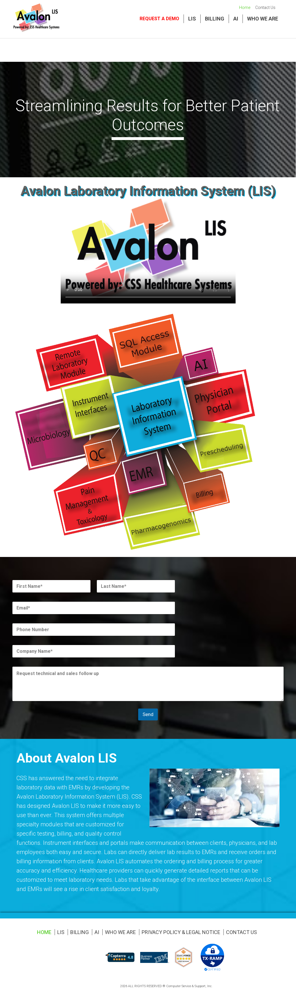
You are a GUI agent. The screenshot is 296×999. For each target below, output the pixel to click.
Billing (214, 19)
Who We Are (262, 19)
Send (148, 714)
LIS (192, 19)
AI (235, 19)
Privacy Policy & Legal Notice (181, 932)
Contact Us (265, 7)
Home (244, 7)
